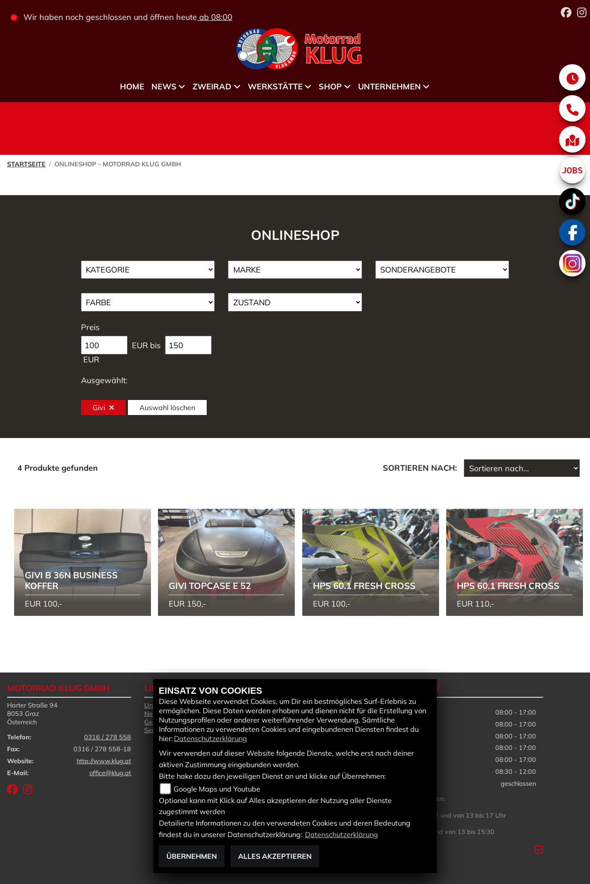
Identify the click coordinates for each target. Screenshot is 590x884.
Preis (90, 327)
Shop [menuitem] (330, 86)
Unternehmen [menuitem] (389, 86)
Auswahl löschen (167, 407)
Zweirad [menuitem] (212, 86)
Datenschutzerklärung (210, 738)
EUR (91, 359)
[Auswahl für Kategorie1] (148, 270)
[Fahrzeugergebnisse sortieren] (522, 468)
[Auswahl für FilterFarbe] (148, 302)
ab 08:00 (214, 17)
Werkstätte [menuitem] (275, 86)
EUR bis (146, 345)
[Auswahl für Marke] (295, 270)
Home (132, 86)
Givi (103, 407)
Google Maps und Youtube (217, 788)
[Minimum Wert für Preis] (104, 345)
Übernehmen (191, 856)
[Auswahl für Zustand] (295, 302)
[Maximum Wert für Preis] (188, 345)
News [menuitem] (164, 86)
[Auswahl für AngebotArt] (442, 270)
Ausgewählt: (104, 380)
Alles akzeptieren (275, 856)
